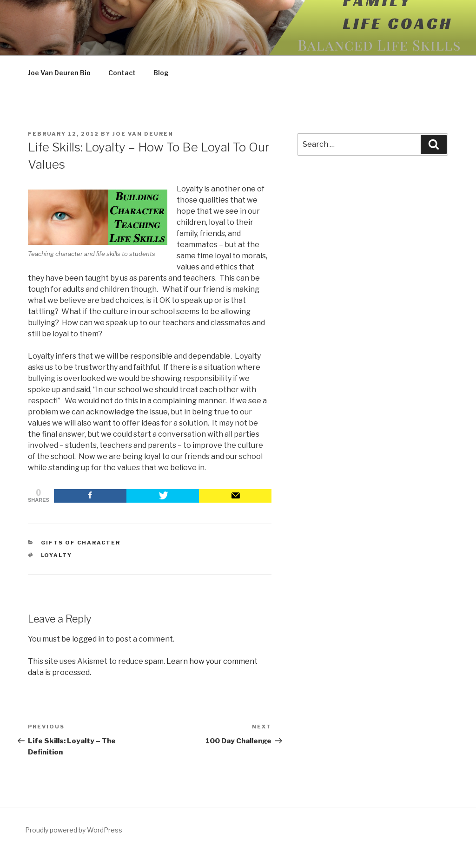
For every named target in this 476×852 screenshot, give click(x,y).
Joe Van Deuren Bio (59, 73)
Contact (122, 73)
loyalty (57, 555)
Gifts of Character (81, 542)
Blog (161, 73)
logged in (88, 639)
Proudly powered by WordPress (73, 830)
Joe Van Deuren (142, 134)
